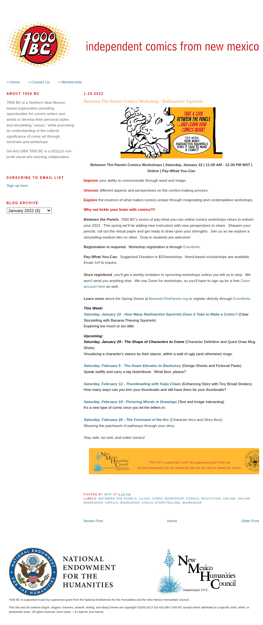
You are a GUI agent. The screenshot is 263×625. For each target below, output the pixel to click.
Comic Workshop (168, 498)
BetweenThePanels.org (168, 298)
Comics (192, 498)
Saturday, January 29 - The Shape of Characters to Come (134, 341)
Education (211, 498)
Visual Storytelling (161, 502)
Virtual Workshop (122, 502)
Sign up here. (18, 185)
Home (172, 521)
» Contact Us (39, 82)
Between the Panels (118, 498)
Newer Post (93, 521)
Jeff (97, 262)
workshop (192, 502)
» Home (13, 82)
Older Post (250, 521)
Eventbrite (191, 247)
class (144, 498)
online (229, 498)
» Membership (70, 82)
